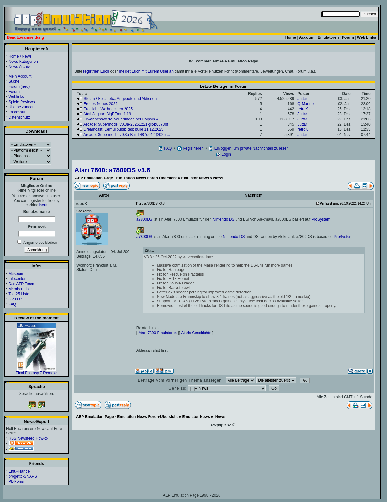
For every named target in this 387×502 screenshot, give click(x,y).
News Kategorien (23, 61)
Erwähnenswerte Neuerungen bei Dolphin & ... (123, 119)
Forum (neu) (19, 86)
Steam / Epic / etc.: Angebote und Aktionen (120, 98)
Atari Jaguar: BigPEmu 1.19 (107, 114)
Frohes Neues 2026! (101, 104)
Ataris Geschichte (196, 333)
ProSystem (320, 219)
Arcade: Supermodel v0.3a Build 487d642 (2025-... (126, 134)
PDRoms (16, 481)
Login (223, 154)
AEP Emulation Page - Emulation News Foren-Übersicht (126, 178)
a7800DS (144, 219)
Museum (15, 273)
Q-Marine (305, 104)
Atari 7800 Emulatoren (157, 333)
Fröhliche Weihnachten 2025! (109, 109)
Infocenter (16, 278)
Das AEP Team (21, 284)
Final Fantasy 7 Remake (36, 371)
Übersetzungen (21, 107)
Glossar (15, 299)
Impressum (17, 112)
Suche (13, 81)
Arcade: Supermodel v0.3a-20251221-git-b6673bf (125, 124)
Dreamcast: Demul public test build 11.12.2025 (124, 129)
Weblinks (16, 97)
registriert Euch (96, 71)
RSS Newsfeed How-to (28, 438)
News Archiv (19, 66)
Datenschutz (19, 117)
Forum (14, 91)
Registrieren (190, 148)
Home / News (19, 56)
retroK (302, 109)
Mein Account (19, 76)
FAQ (12, 304)
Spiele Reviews (21, 102)
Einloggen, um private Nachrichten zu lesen (248, 148)
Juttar (302, 98)
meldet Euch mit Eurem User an (146, 71)
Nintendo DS (223, 219)
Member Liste (20, 289)
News (218, 178)
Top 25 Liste (18, 294)
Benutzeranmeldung (25, 37)
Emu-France (19, 471)
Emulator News (195, 178)
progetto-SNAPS (22, 476)
